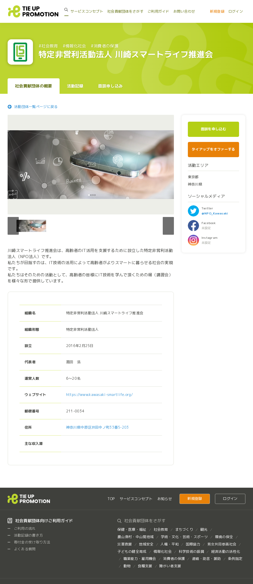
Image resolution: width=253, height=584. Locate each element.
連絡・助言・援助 (206, 558)
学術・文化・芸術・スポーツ (184, 536)
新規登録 (217, 11)
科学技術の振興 (191, 551)
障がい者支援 (170, 565)
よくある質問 (22, 548)
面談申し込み (110, 86)
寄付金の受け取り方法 (29, 542)
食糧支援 (145, 565)
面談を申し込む (213, 129)
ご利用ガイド (158, 11)
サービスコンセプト (86, 11)
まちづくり (184, 529)
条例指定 (235, 558)
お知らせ (164, 498)
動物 (127, 565)
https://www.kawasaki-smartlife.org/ (99, 394)
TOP (111, 498)
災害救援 (124, 544)
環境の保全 (224, 536)
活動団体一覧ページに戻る (33, 106)
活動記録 (75, 86)
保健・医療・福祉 (131, 529)
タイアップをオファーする (213, 149)
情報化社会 (163, 551)
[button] (168, 226)
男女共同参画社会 (221, 544)
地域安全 (146, 544)
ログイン (235, 11)
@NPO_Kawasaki (215, 213)
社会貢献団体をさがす (125, 11)
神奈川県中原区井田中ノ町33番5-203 (97, 427)
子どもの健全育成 (131, 551)
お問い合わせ (184, 11)
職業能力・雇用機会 (139, 558)
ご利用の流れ (22, 528)
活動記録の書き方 (25, 535)
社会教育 (161, 529)
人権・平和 (169, 544)
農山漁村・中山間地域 (135, 536)
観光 (204, 529)
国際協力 (193, 544)
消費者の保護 (174, 558)
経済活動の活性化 (225, 551)
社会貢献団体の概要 (33, 86)
